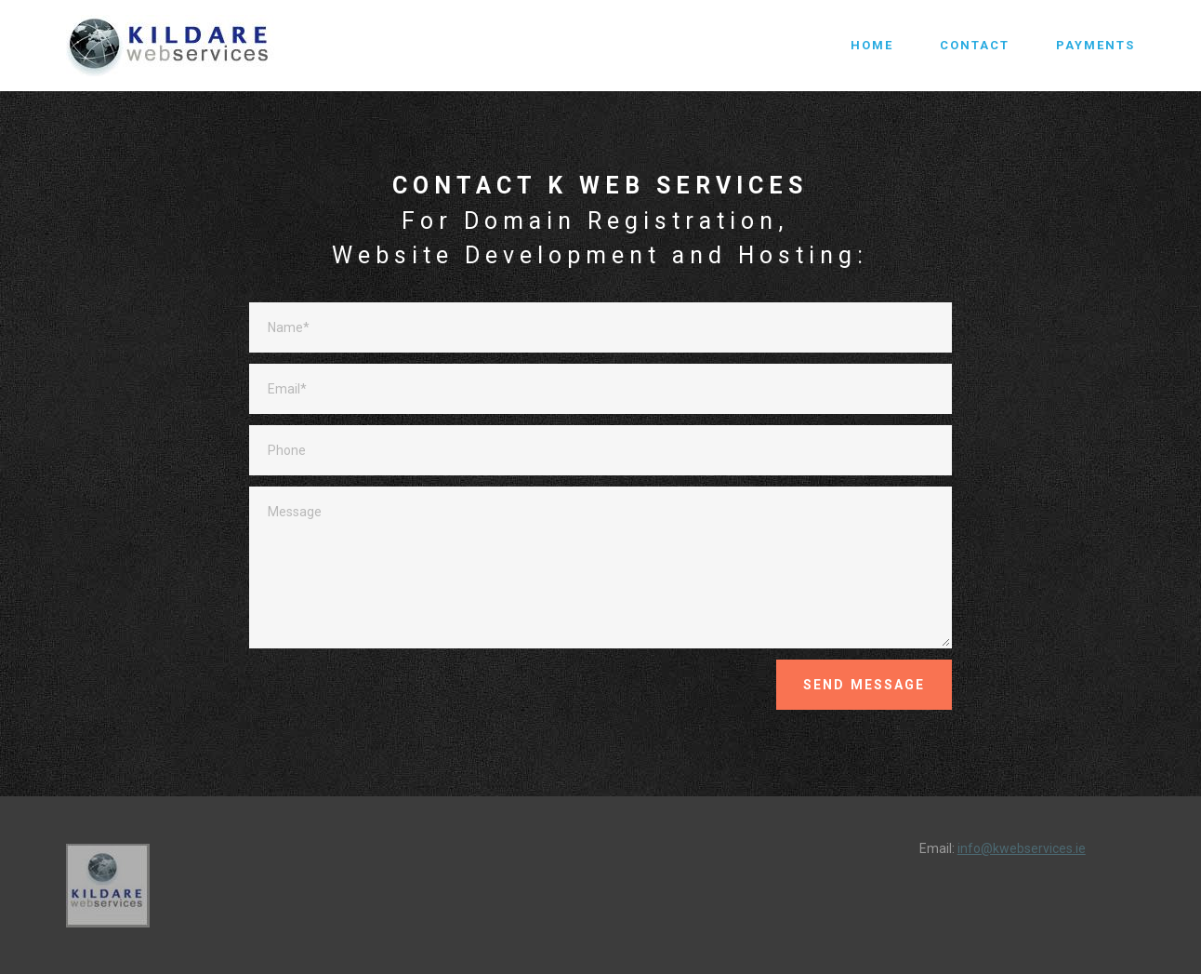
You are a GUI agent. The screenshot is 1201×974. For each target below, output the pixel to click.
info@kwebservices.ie (1021, 848)
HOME (872, 45)
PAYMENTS (1095, 45)
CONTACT (975, 45)
